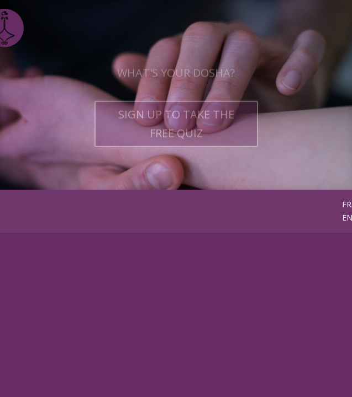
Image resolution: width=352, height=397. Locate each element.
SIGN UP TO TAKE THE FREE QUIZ (176, 130)
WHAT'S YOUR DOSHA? (176, 79)
